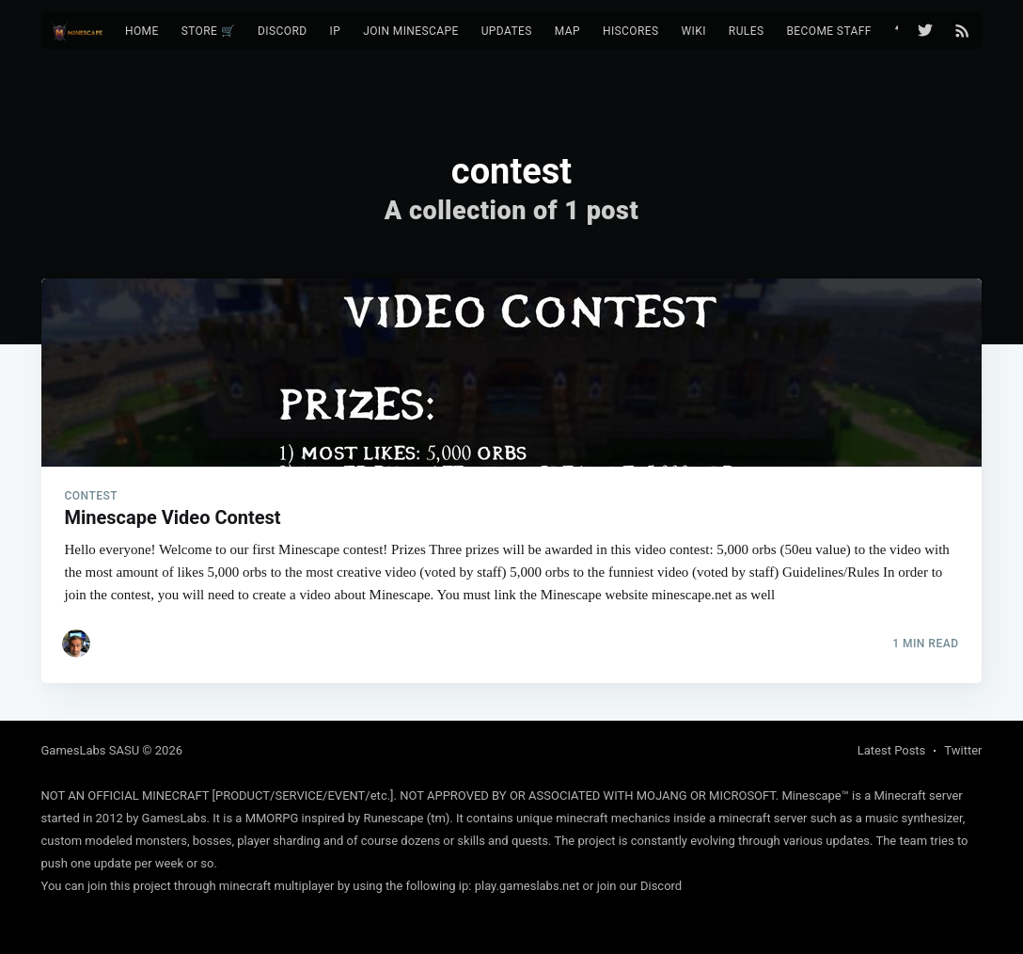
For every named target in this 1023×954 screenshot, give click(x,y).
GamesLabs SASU (90, 750)
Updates (506, 31)
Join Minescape (411, 31)
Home (142, 31)
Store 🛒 (208, 31)
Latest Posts (892, 750)
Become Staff (828, 31)
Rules (746, 31)
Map (567, 31)
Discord (282, 31)
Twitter (963, 750)
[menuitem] (142, 31)
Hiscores (631, 31)
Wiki (694, 31)
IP (334, 31)
